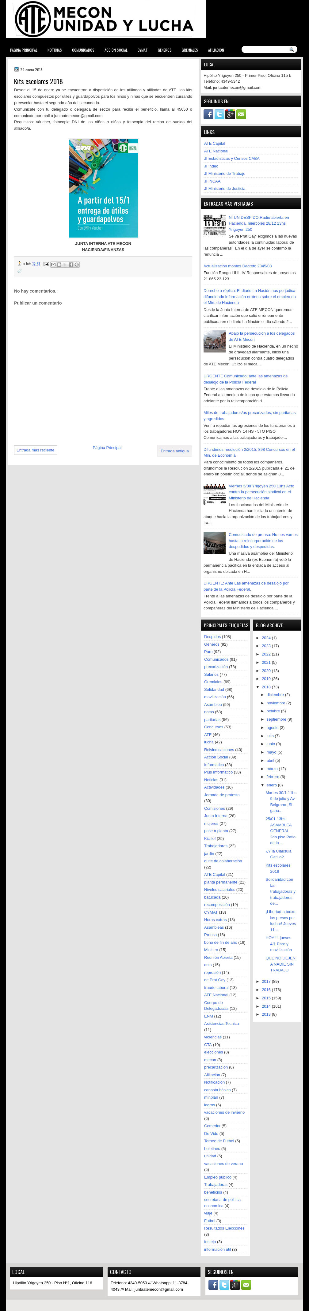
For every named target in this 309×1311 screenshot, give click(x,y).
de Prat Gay (214, 980)
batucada (212, 897)
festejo (210, 1241)
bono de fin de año (220, 942)
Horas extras (215, 919)
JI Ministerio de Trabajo (224, 173)
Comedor (212, 1126)
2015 (267, 998)
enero (272, 785)
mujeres (211, 823)
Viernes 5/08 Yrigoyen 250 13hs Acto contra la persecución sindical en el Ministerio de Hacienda (261, 492)
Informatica (214, 764)
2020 (267, 670)
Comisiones (214, 808)
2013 (267, 1014)
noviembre (276, 703)
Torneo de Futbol (219, 1141)
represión (212, 972)
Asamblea (213, 704)
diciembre (276, 694)
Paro (208, 651)
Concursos (213, 727)
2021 (267, 662)
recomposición (217, 904)
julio (271, 736)
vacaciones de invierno (224, 1112)
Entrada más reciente (36, 450)
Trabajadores (215, 846)
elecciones (213, 1052)
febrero (273, 776)
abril (271, 760)
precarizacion (216, 1067)
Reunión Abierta (218, 957)
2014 (267, 1006)
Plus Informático (218, 772)
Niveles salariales (219, 889)
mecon (210, 1059)
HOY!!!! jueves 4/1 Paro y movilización (279, 943)
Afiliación (216, 50)
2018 (267, 687)
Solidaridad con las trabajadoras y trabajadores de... (281, 891)
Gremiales (190, 50)
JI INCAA (212, 181)
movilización (215, 697)
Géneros (165, 50)
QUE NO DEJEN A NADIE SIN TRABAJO (281, 964)
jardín (209, 853)
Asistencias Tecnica (221, 1023)
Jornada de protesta (222, 795)
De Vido (211, 1133)
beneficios (213, 1192)
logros (209, 1105)
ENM (208, 1016)
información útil (217, 1249)
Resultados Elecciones (224, 1228)
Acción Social (116, 50)
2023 (267, 646)
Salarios (211, 674)
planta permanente (220, 882)
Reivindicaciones (219, 749)
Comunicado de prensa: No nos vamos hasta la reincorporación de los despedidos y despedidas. (263, 540)
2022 (267, 654)
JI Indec (211, 166)
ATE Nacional (216, 151)
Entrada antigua (175, 451)
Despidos (212, 636)
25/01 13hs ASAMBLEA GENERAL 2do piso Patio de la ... (281, 831)
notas (209, 712)
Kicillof (210, 838)
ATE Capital (214, 143)
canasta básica (217, 1090)
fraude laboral (216, 987)
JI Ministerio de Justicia (224, 188)
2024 (267, 638)
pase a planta (216, 831)
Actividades (214, 787)
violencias (213, 1037)
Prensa (210, 934)
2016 (267, 989)
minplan (211, 1097)
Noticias (55, 50)
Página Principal (23, 50)
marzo (273, 768)
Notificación (214, 1082)
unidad (210, 1156)
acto (208, 965)
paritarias (212, 719)
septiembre (277, 719)
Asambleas (214, 927)
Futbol (209, 1220)
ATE (208, 734)
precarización (216, 666)
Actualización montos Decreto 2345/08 (238, 266)
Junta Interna (215, 815)
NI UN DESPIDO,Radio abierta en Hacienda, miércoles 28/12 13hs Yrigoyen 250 (259, 223)
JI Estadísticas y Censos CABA (232, 158)
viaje (208, 1213)
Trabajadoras (215, 1184)
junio (271, 744)
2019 (267, 678)
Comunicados (83, 50)
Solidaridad (214, 689)
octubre (274, 711)
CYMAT (143, 50)
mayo (272, 752)
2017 (267, 981)
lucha (209, 742)
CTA (208, 1044)
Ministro (211, 949)
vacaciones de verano (223, 1163)
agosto (273, 727)
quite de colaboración (223, 861)
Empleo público (217, 1177)
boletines (212, 1148)
